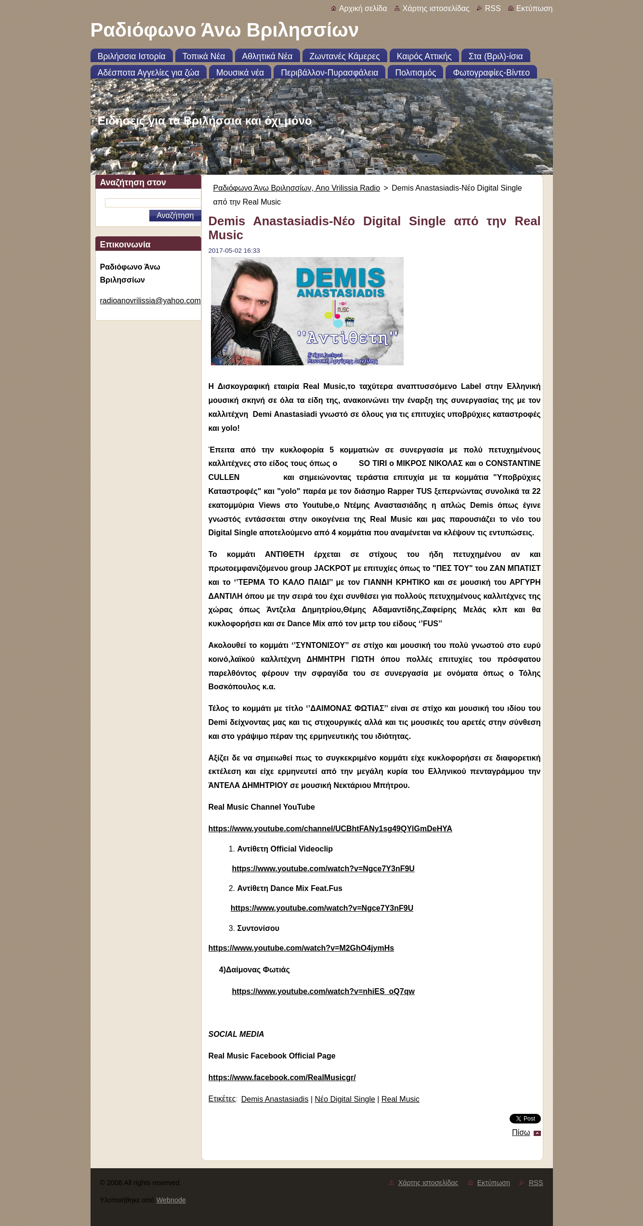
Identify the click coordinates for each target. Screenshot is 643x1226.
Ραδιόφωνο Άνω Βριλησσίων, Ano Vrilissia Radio (297, 188)
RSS (493, 8)
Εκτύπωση (534, 8)
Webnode (171, 1200)
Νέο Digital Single (345, 1099)
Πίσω (521, 1132)
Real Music (400, 1099)
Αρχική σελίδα (363, 8)
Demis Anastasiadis (275, 1099)
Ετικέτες (222, 1099)
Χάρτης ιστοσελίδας (436, 8)
